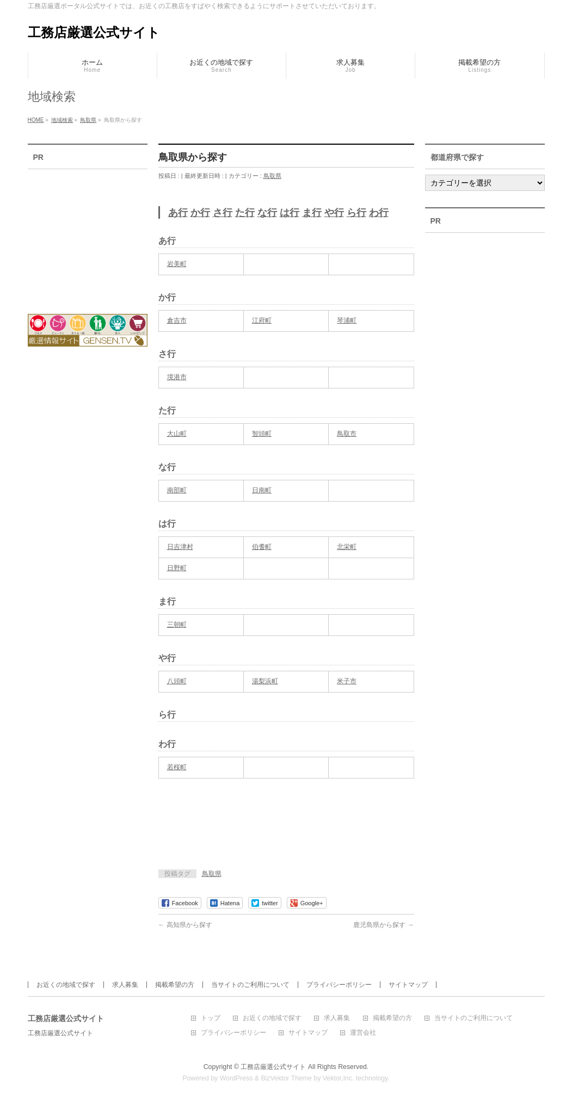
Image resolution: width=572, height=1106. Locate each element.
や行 (334, 212)
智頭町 (262, 433)
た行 (245, 212)
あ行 (178, 212)
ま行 (312, 212)
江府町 (262, 320)
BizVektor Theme (286, 1078)
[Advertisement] (285, 831)
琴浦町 (346, 320)
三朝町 (177, 624)
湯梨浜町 (265, 681)
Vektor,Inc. (338, 1078)
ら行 (356, 212)
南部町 (177, 490)
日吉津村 (180, 547)
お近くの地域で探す (65, 984)
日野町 (177, 568)
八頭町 (177, 681)
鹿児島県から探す (383, 925)
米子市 (346, 681)
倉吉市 (177, 320)
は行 (289, 212)
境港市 (177, 377)
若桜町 (177, 767)
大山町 (177, 433)
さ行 (222, 212)
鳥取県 (272, 175)
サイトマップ (408, 984)
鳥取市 (346, 433)
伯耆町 (262, 547)
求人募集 (125, 984)
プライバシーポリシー (339, 984)
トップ (210, 1018)
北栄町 (346, 547)
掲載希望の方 (174, 984)
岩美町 (177, 264)
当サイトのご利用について (250, 984)
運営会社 (363, 1032)
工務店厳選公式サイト (94, 32)
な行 (267, 212)
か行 (200, 212)
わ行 (379, 212)
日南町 (262, 490)
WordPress (236, 1078)
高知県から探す (185, 925)
